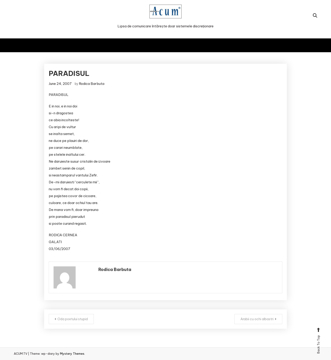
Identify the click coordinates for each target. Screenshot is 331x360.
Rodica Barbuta (91, 83)
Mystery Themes (72, 353)
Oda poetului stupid (72, 319)
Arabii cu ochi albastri (257, 319)
